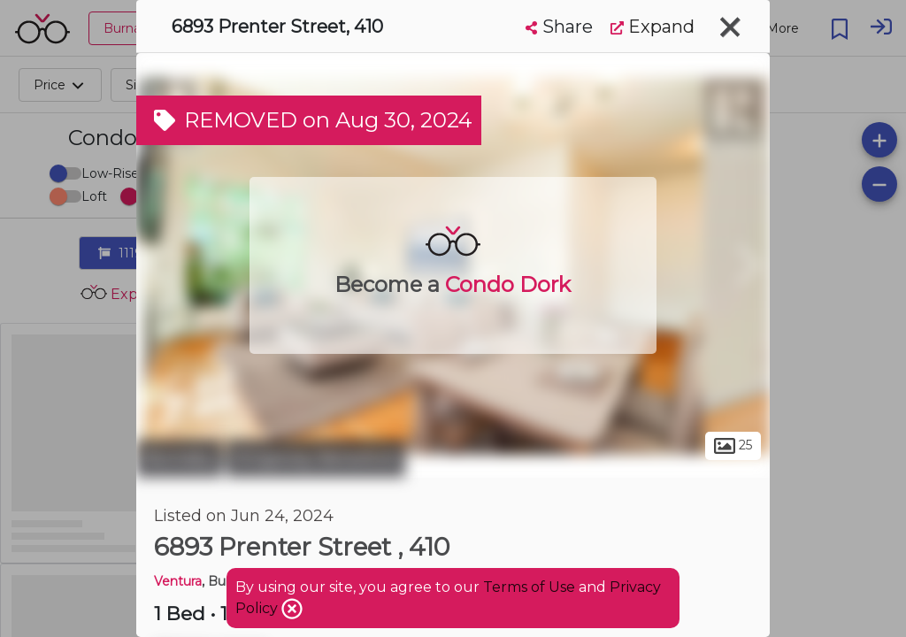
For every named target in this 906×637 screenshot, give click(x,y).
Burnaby (179, 458)
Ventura (178, 581)
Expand (652, 26)
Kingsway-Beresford (315, 458)
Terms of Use (529, 587)
